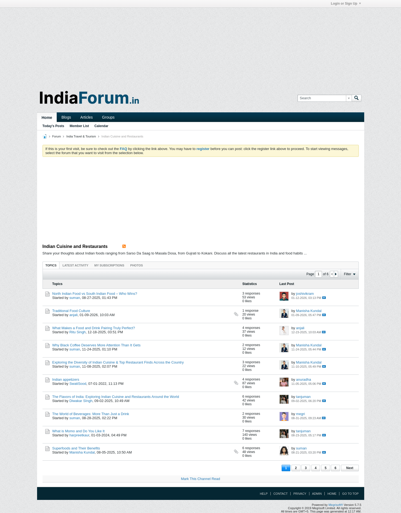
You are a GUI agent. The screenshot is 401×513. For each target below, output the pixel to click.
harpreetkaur (79, 435)
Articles (86, 117)
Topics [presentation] (51, 265)
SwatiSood (77, 384)
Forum (56, 136)
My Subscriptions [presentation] (109, 265)
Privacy (299, 493)
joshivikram (305, 294)
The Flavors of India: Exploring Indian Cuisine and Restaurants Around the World (115, 397)
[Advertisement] (200, 46)
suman (74, 298)
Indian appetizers (65, 379)
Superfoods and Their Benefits (76, 448)
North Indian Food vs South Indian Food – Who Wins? (94, 294)
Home (47, 117)
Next (349, 468)
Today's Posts (53, 126)
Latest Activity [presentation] (75, 265)
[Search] (324, 98)
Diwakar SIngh (80, 401)
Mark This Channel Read (200, 479)
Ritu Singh (77, 332)
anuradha (303, 379)
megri (300, 414)
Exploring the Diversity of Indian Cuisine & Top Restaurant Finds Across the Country (118, 362)
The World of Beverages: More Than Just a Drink (90, 414)
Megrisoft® (335, 504)
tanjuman (303, 397)
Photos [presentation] (136, 265)
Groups (108, 117)
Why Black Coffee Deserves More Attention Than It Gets (96, 345)
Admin (317, 493)
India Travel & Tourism (81, 136)
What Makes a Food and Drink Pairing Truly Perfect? (93, 328)
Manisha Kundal (308, 311)
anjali (73, 315)
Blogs (66, 117)
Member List (79, 126)
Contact (280, 493)
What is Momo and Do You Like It (78, 431)
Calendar (101, 126)
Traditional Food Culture (71, 311)
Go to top (350, 493)
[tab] (51, 265)
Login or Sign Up (346, 3)
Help (264, 493)
